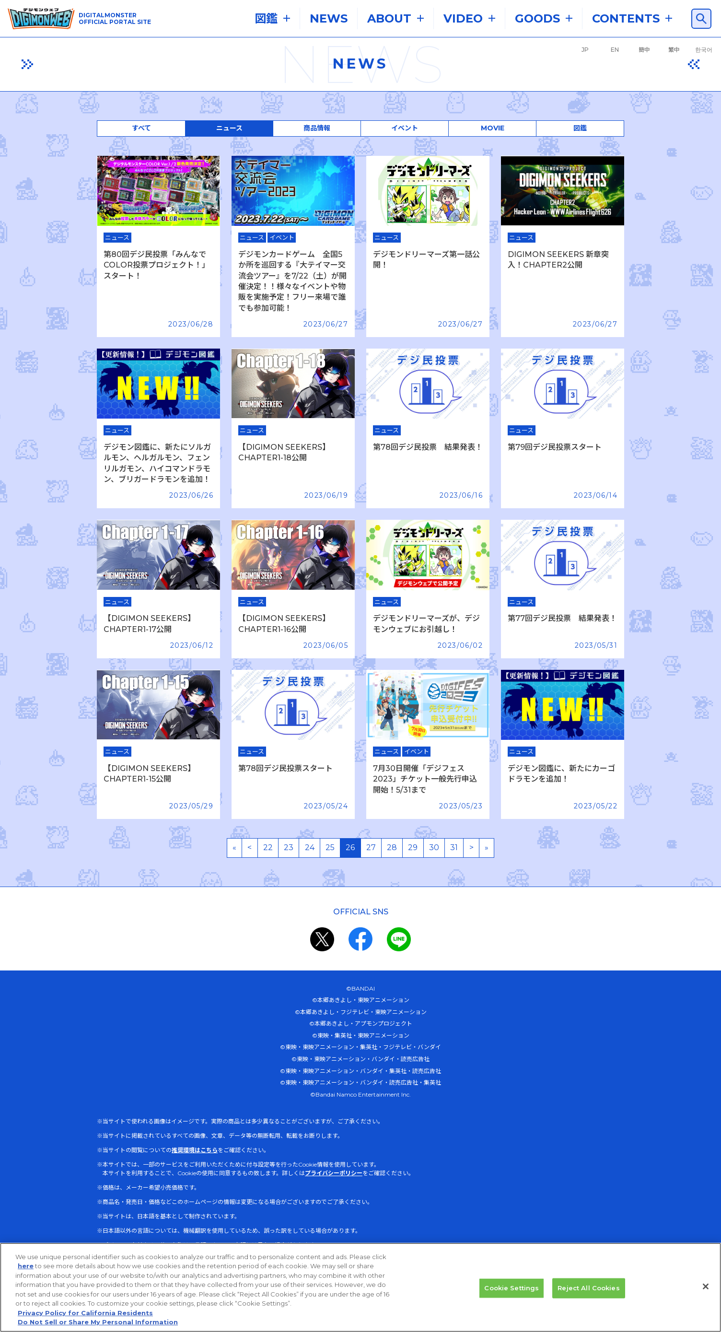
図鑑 (580, 128)
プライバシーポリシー (333, 1173)
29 (413, 847)
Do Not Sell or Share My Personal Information (98, 1322)
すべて (141, 128)
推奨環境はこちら (195, 1150)
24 (309, 847)
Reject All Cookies (588, 1288)
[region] (360, 1287)
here (26, 1266)
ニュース (229, 128)
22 (268, 847)
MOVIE (492, 128)
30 (434, 847)
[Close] (705, 1286)
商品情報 (316, 128)
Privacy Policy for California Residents (85, 1313)
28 (392, 847)
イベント (404, 128)
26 (350, 847)
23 (288, 847)
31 (454, 847)
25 (330, 847)
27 (371, 847)
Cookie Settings (511, 1288)
